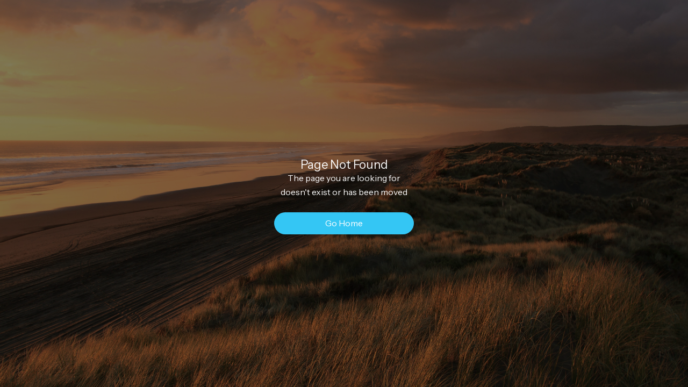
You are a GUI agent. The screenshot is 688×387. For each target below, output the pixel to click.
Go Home (344, 223)
